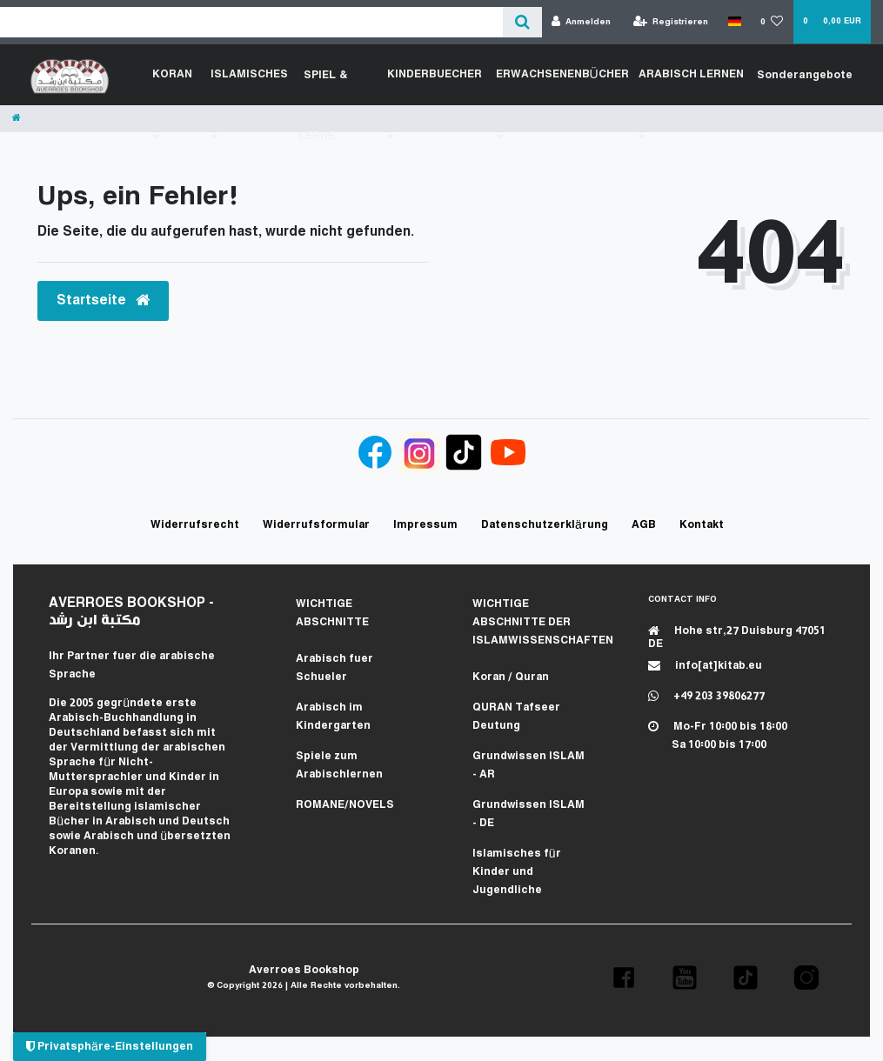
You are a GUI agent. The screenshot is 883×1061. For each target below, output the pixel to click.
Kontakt (701, 524)
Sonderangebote (806, 74)
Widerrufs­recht (195, 524)
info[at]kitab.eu (705, 665)
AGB (644, 524)
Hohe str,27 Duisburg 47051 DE (737, 637)
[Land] (734, 21)
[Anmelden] (581, 22)
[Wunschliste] (772, 22)
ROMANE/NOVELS (345, 804)
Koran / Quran (510, 677)
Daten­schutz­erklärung (544, 524)
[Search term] (251, 22)
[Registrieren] (671, 22)
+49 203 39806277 (706, 696)
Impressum (425, 524)
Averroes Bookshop (304, 970)
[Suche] (522, 22)
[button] (624, 978)
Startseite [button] (103, 300)
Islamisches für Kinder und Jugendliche (516, 872)
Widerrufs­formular (316, 524)
